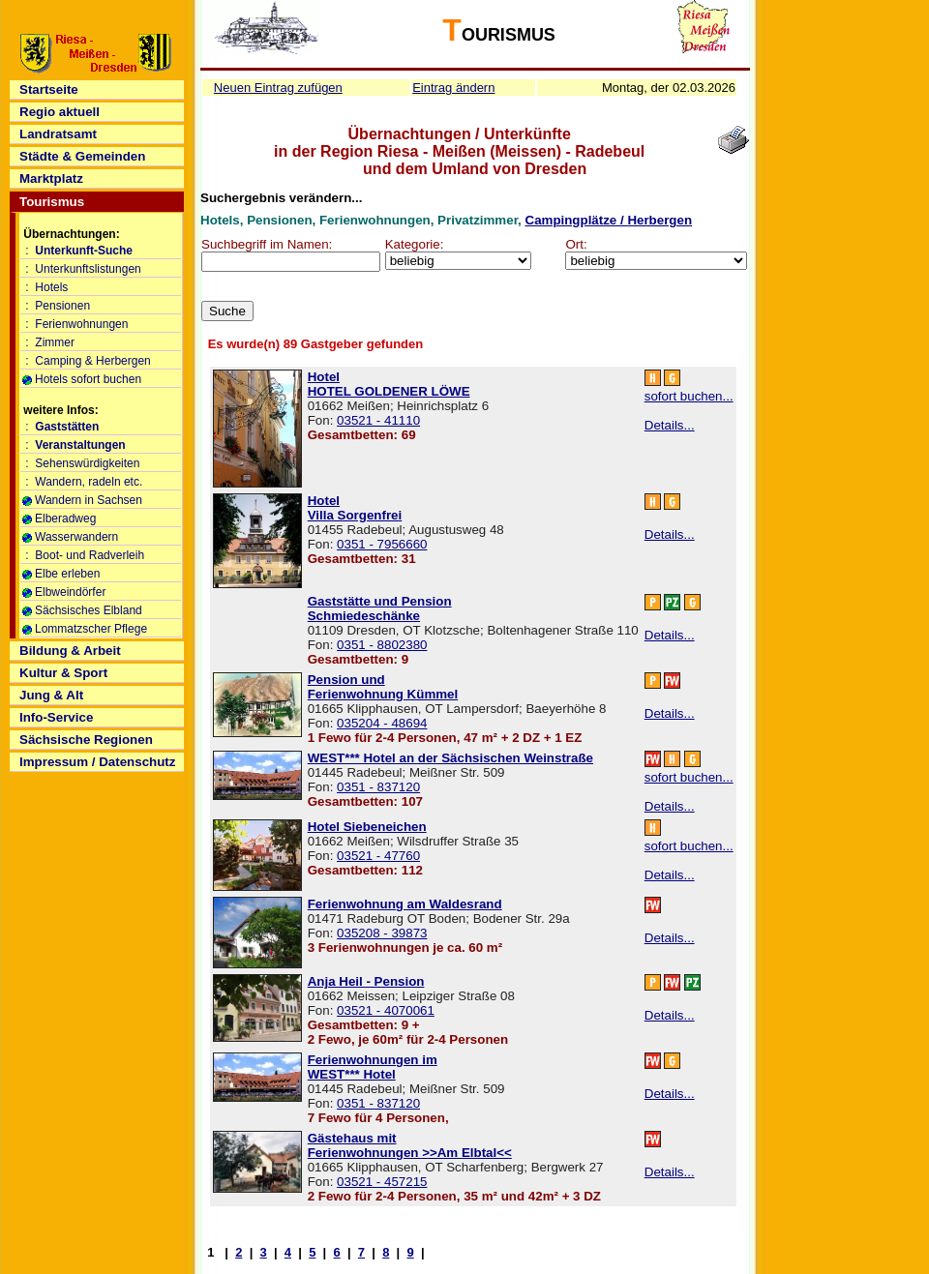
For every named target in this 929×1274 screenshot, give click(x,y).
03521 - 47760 (378, 855)
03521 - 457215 (382, 1181)
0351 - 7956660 (382, 544)
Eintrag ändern (453, 87)
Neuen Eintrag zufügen (278, 87)
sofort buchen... (689, 396)
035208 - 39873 (382, 933)
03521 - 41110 (378, 420)
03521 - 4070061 (386, 1010)
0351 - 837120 (378, 787)
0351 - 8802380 (382, 644)
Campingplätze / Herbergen (609, 220)
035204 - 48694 (382, 723)
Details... (669, 425)
